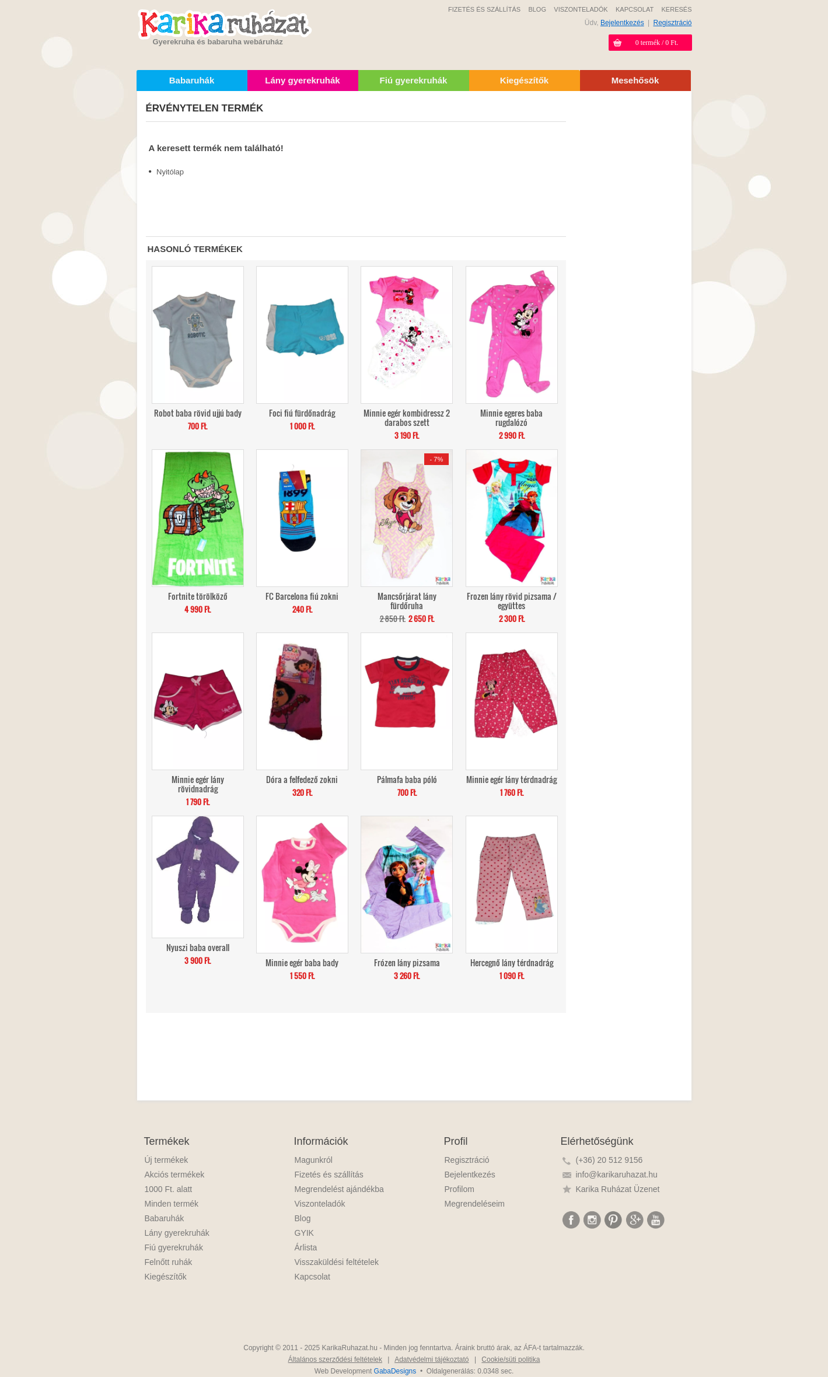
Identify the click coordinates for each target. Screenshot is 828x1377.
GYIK (304, 1233)
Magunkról (314, 1160)
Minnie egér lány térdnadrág (511, 778)
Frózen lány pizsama (407, 961)
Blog (303, 1218)
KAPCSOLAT (635, 9)
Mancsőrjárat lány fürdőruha (407, 600)
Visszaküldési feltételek (337, 1262)
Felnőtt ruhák (169, 1262)
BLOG (537, 9)
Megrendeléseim (475, 1203)
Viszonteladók (320, 1203)
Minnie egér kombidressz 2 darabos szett (407, 417)
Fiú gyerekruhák (174, 1247)
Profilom (459, 1189)
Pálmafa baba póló (407, 778)
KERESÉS (677, 9)
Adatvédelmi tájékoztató (431, 1359)
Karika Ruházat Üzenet (618, 1189)
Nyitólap (170, 171)
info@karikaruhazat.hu (617, 1174)
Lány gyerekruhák (177, 1233)
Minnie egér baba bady (301, 961)
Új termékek (166, 1160)
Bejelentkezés (622, 23)
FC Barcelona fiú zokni (301, 595)
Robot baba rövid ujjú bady (198, 412)
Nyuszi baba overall (197, 946)
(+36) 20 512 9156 (609, 1160)
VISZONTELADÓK (580, 9)
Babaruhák (164, 1218)
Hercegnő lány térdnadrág (511, 961)
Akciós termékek (175, 1174)
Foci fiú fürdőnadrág (302, 412)
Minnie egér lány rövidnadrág (198, 783)
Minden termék (172, 1203)
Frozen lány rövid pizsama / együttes (512, 600)
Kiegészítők (166, 1276)
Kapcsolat (312, 1276)
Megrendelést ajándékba (339, 1189)
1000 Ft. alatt (169, 1189)
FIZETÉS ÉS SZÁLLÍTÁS (484, 9)
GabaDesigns (395, 1371)
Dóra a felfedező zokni (302, 778)
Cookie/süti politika (510, 1359)
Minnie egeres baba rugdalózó (511, 417)
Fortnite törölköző (198, 595)
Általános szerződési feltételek (335, 1359)
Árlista (306, 1247)
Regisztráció (672, 23)
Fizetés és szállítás (329, 1174)
